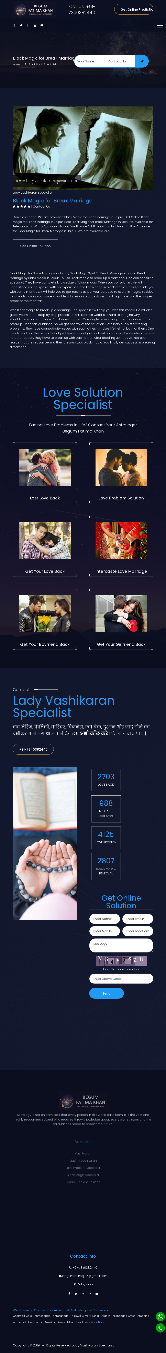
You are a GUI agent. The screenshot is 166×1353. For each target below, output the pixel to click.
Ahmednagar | (62, 1316)
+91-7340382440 (81, 10)
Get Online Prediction (137, 9)
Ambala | (143, 1316)
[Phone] (160, 1328)
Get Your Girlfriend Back (121, 644)
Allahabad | (120, 1316)
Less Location (94, 1322)
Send (106, 993)
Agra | (30, 1316)
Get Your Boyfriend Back (45, 644)
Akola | (96, 1316)
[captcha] (121, 979)
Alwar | (132, 1316)
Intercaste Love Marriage (121, 571)
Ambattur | (37, 1322)
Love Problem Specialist (83, 1165)
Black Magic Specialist (42, 64)
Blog (83, 1224)
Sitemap (83, 1231)
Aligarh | (106, 1316)
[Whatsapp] (160, 1316)
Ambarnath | (21, 1322)
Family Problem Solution (83, 1180)
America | (51, 1322)
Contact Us (41, 206)
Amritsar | (77, 1322)
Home (16, 64)
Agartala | (19, 1316)
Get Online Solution (35, 246)
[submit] (142, 61)
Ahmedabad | (43, 1316)
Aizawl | (76, 1316)
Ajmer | (86, 1316)
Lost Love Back (45, 498)
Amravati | (63, 1322)
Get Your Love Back (45, 571)
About (83, 1217)
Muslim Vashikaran (83, 1158)
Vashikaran (83, 1151)
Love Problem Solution (121, 498)
